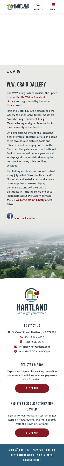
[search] (38, 6)
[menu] (53, 6)
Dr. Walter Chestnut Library (28, 199)
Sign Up (32, 388)
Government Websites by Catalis (31, 455)
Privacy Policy (32, 460)
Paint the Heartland (22, 218)
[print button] (18, 72)
